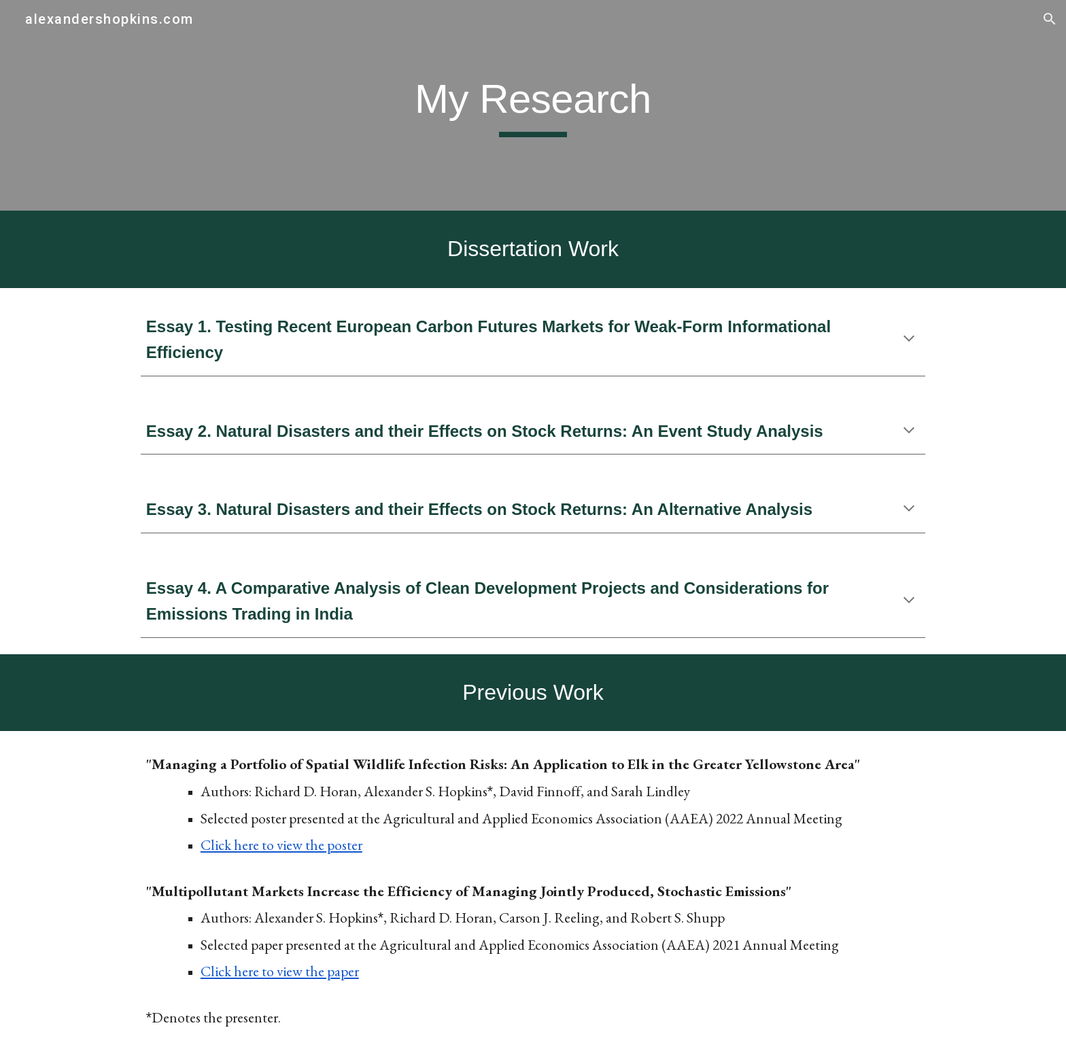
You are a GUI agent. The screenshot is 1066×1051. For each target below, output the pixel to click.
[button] (1049, 19)
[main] (533, 105)
